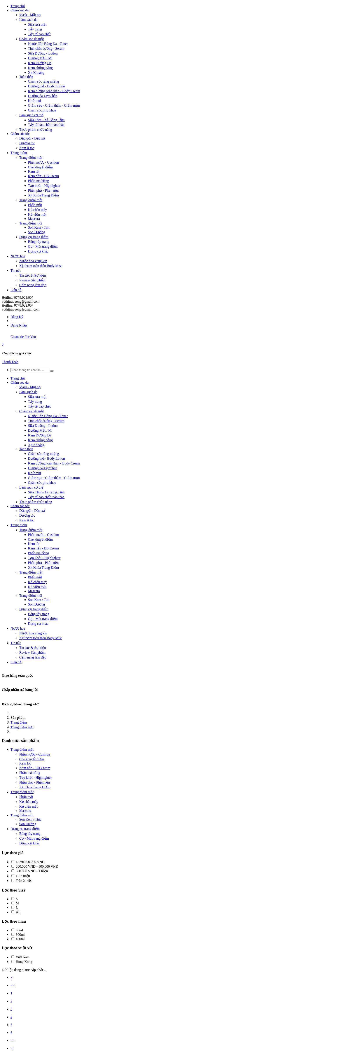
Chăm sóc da (19, 10)
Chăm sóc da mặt (31, 39)
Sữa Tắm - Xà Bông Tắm (46, 120)
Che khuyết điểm (40, 167)
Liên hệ (15, 290)
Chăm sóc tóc (20, 134)
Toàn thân (26, 77)
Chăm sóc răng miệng (43, 81)
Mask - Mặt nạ (30, 15)
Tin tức (15, 270)
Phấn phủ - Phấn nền (43, 190)
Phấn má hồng (38, 181)
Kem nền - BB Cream (43, 176)
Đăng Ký (16, 317)
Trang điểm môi (30, 223)
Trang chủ (17, 6)
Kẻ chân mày (37, 210)
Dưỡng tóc (27, 143)
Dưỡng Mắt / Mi (40, 58)
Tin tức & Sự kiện (32, 275)
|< (11, 977)
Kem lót (33, 171)
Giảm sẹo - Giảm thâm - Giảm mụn (54, 105)
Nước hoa (17, 256)
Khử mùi (34, 100)
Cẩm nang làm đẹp (32, 285)
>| (11, 1048)
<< (12, 985)
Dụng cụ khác (38, 251)
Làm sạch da (28, 19)
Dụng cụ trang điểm (33, 237)
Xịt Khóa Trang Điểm (43, 195)
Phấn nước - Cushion (43, 162)
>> (12, 1040)
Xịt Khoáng (36, 72)
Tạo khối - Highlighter (44, 185)
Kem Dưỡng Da (39, 63)
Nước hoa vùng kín (33, 261)
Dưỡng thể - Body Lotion (46, 86)
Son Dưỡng (36, 232)
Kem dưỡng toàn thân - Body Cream (54, 91)
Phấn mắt (35, 205)
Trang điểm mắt (30, 200)
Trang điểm (18, 153)
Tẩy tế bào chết (39, 34)
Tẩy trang (35, 29)
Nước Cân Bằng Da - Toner (48, 44)
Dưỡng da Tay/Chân (42, 96)
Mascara (34, 219)
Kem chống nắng (40, 68)
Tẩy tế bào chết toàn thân (46, 125)
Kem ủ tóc (26, 148)
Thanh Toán (10, 362)
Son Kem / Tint (38, 227)
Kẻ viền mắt (37, 214)
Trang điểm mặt (30, 157)
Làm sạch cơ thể (31, 115)
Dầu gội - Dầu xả (32, 138)
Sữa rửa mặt (37, 24)
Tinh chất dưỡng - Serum (46, 48)
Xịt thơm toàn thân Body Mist (40, 266)
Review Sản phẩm (32, 280)
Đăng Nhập (18, 325)
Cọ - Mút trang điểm (43, 246)
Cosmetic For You (23, 337)
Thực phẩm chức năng (35, 129)
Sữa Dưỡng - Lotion (43, 53)
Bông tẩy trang (38, 242)
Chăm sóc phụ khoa (42, 110)
